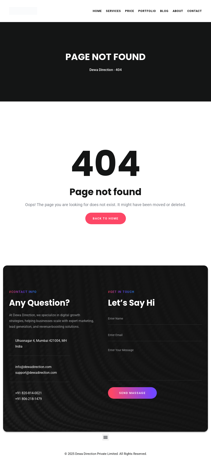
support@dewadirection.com (36, 377)
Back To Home (105, 221)
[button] (105, 441)
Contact (194, 11)
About (178, 11)
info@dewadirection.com (33, 371)
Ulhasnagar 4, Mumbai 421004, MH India (41, 348)
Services (113, 11)
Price (129, 11)
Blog (164, 11)
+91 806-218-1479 (28, 403)
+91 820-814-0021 (28, 397)
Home (97, 11)
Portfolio (147, 11)
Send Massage (132, 397)
